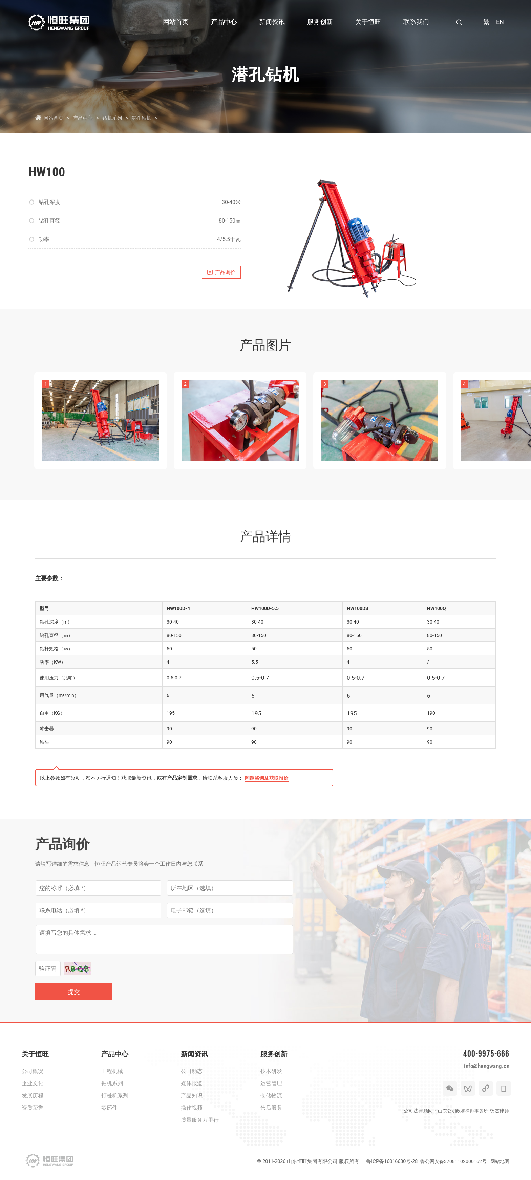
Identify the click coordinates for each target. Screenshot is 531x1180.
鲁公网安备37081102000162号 (451, 1166)
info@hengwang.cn (479, 1075)
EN (500, 21)
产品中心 (86, 118)
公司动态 (192, 1076)
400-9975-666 (482, 1060)
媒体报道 (192, 1088)
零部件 (109, 1112)
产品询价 (218, 274)
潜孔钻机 (150, 118)
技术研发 (271, 1076)
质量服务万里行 (200, 1124)
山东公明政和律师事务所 (461, 1122)
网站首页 (54, 118)
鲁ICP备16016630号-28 (388, 1166)
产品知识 (192, 1100)
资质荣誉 (32, 1112)
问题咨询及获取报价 (268, 783)
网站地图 (499, 1166)
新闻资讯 (194, 1059)
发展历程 (32, 1100)
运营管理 (271, 1088)
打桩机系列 (114, 1100)
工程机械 (112, 1076)
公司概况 (32, 1076)
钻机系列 (118, 118)
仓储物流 (271, 1100)
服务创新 (274, 1059)
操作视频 (192, 1112)
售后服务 (271, 1112)
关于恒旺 (35, 1059)
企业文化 (32, 1088)
